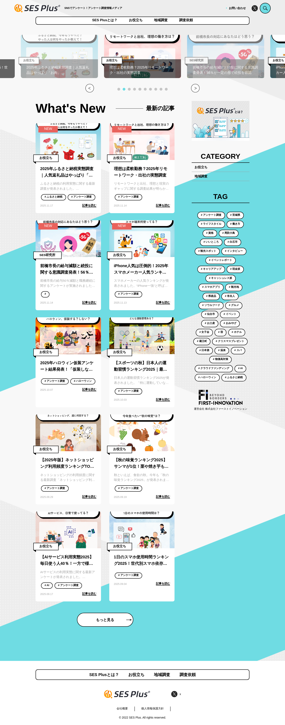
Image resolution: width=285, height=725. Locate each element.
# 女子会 (204, 332)
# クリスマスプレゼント (230, 341)
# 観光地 (234, 287)
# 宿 (220, 332)
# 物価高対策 (220, 359)
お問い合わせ (237, 8)
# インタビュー (234, 251)
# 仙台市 (210, 314)
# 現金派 (235, 269)
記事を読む (89, 205)
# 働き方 (235, 223)
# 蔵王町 (202, 341)
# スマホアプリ (211, 287)
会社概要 (122, 708)
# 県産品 (211, 296)
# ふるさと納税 (54, 196)
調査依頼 (186, 20)
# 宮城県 (235, 215)
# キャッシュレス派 (220, 278)
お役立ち (136, 20)
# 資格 (209, 233)
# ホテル (237, 332)
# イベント (230, 314)
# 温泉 (222, 350)
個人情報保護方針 (152, 708)
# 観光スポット (207, 251)
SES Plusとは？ (104, 20)
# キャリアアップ (211, 269)
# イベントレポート (220, 260)
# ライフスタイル (211, 223)
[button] (119, 89)
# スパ (238, 350)
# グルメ (234, 305)
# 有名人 (230, 296)
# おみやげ (230, 323)
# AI (47, 585)
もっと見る (114, 620)
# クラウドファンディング (213, 368)
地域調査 (161, 20)
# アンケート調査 (81, 196)
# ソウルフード (211, 305)
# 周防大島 (228, 233)
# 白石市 (233, 241)
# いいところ (211, 241)
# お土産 (210, 323)
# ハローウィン (83, 381)
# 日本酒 (204, 350)
